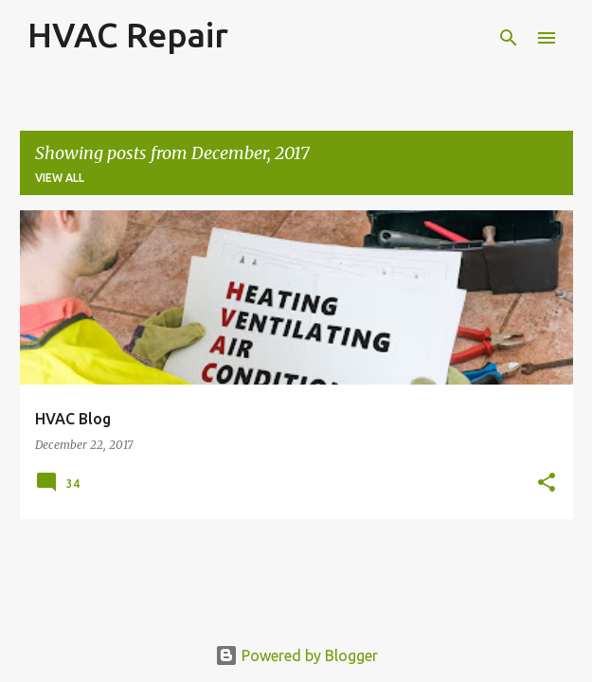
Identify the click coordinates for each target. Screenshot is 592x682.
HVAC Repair (127, 34)
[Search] (508, 38)
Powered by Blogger (296, 655)
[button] (546, 483)
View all (59, 177)
